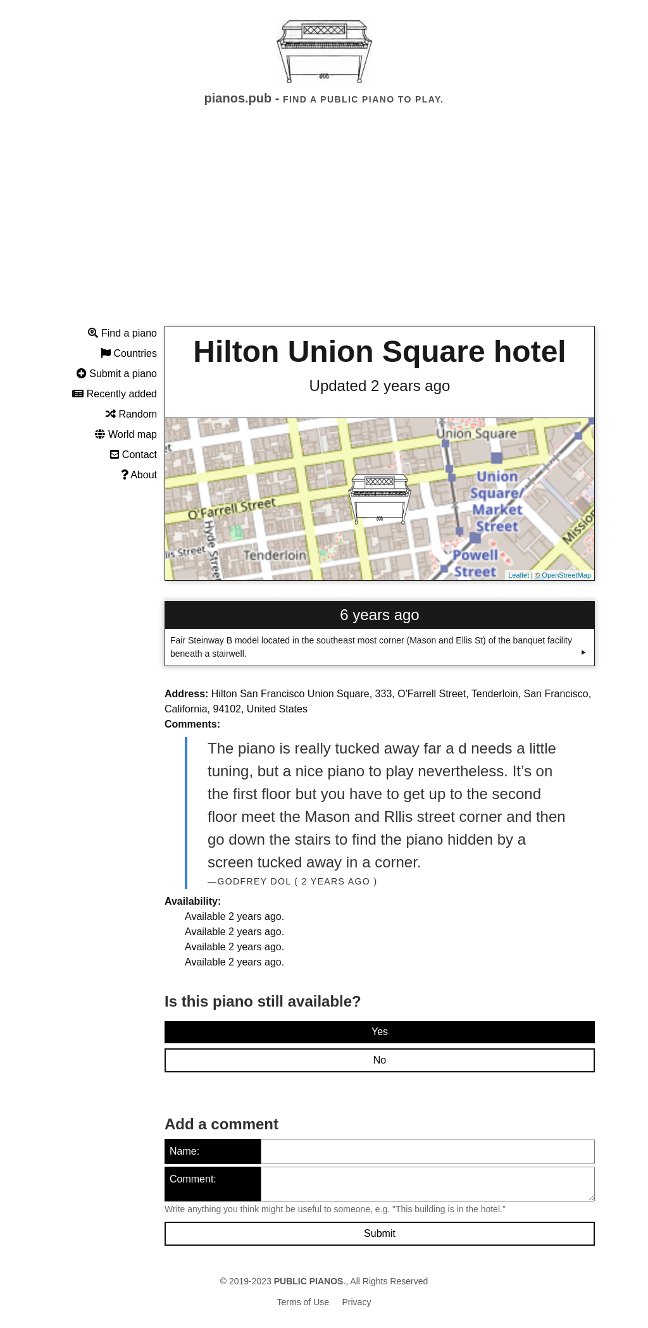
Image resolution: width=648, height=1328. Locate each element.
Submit (380, 1233)
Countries (129, 353)
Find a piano (122, 333)
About (139, 474)
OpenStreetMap (566, 575)
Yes (379, 1031)
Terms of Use (303, 1302)
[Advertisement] (324, 227)
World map (126, 434)
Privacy (356, 1302)
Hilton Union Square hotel (379, 351)
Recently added (114, 393)
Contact (133, 454)
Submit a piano (117, 373)
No (379, 1060)
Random (131, 414)
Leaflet (518, 575)
